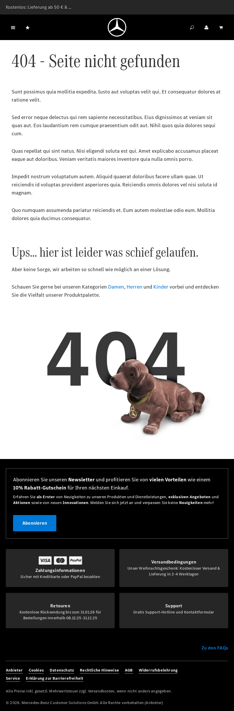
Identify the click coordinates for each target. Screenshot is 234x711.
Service (13, 678)
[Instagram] (207, 674)
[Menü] (13, 27)
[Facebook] (199, 674)
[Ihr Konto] (206, 27)
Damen (116, 286)
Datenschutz (62, 670)
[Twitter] (216, 674)
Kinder (160, 286)
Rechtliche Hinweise (99, 670)
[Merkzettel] (27, 27)
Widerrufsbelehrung (158, 670)
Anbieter (14, 670)
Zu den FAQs (214, 648)
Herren (134, 286)
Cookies (36, 670)
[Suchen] (192, 27)
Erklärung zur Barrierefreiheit (54, 678)
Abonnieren (34, 523)
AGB (129, 670)
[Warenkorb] (221, 27)
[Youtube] (224, 674)
